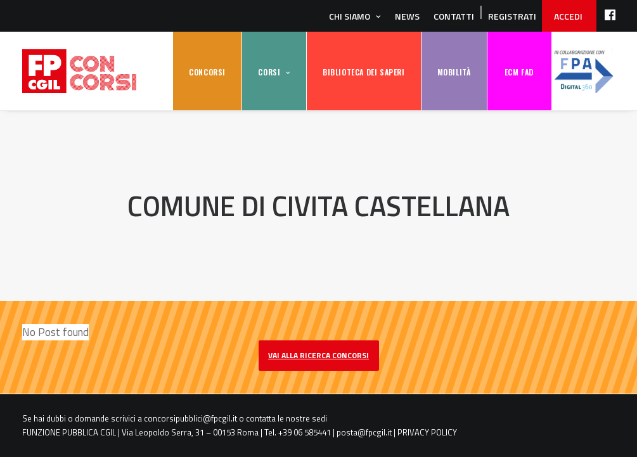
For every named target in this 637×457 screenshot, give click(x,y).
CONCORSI (207, 72)
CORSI (269, 72)
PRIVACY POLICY (427, 432)
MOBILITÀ (454, 72)
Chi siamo (349, 16)
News (407, 16)
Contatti (454, 16)
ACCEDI (568, 16)
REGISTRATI (512, 16)
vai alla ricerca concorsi (318, 355)
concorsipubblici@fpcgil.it (190, 418)
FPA (584, 71)
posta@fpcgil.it (364, 432)
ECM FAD (519, 72)
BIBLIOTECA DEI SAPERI (364, 72)
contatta (261, 418)
